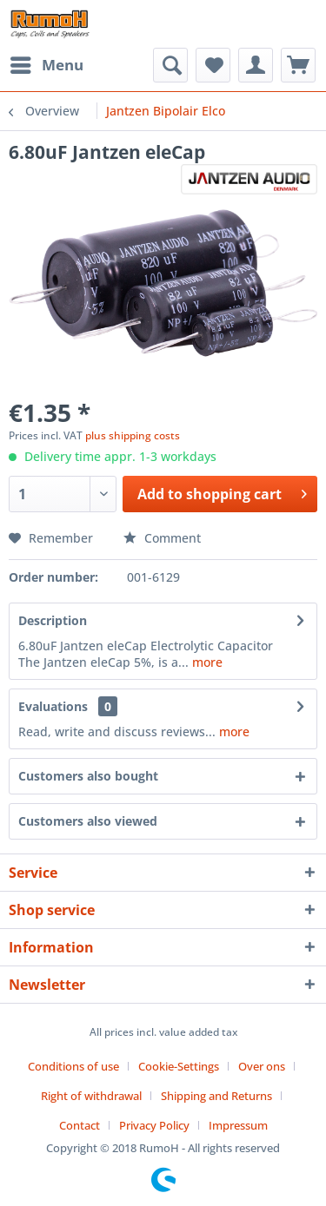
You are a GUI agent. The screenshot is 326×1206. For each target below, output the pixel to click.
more (206, 662)
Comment (162, 538)
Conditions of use (73, 1066)
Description (52, 620)
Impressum (238, 1125)
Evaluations (53, 706)
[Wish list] (213, 65)
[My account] (255, 65)
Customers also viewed (87, 821)
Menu (46, 63)
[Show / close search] (170, 65)
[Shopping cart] (298, 65)
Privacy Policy (154, 1125)
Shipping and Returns (216, 1096)
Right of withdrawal (91, 1096)
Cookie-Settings (178, 1066)
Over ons (261, 1066)
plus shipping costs (132, 435)
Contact (79, 1125)
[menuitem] (46, 65)
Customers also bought (88, 776)
